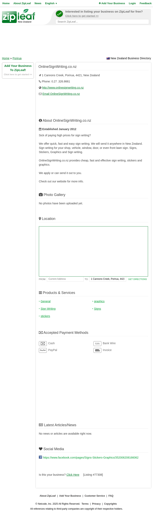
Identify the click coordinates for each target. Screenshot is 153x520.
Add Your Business (112, 3)
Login (132, 3)
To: (86, 279)
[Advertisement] (76, 42)
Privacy (96, 503)
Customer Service (95, 495)
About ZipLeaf (22, 3)
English (51, 3)
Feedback (146, 3)
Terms (84, 503)
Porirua (17, 58)
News (38, 3)
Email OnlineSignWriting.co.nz (61, 93)
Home (6, 3)
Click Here (73, 474)
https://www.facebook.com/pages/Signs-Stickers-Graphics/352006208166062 (90, 457)
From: (42, 279)
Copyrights (110, 503)
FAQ (111, 495)
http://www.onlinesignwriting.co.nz (63, 87)
